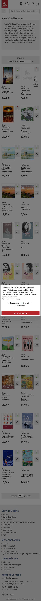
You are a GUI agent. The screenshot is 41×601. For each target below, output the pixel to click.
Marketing (20, 306)
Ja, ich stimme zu (20, 313)
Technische (13, 303)
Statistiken (26, 303)
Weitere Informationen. (11, 299)
